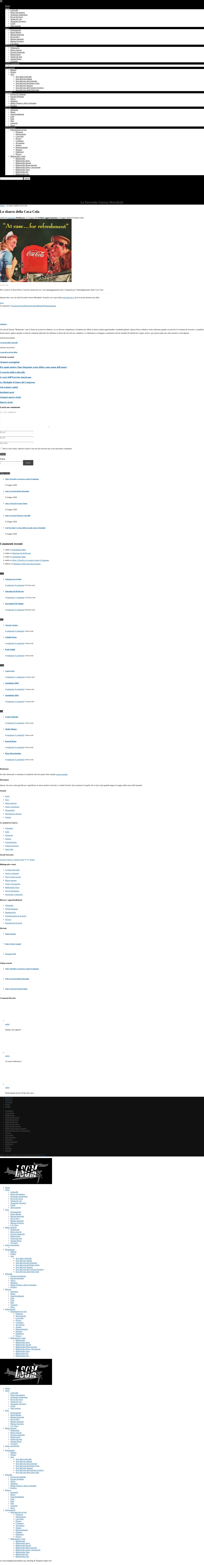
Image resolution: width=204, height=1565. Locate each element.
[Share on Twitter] (21, 306)
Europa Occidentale (18, 94)
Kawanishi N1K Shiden (14, 607)
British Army (15, 54)
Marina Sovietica (17, 41)
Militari (13, 70)
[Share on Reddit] (40, 306)
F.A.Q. (7, 1149)
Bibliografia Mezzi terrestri (26, 165)
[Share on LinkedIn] (34, 306)
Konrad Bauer (11, 744)
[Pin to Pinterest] (27, 306)
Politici (13, 72)
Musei (12, 112)
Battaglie (8, 92)
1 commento (20, 601)
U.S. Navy (14, 43)
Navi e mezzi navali (13, 880)
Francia (8, 842)
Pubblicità (20, 152)
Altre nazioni (15, 26)
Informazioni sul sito (18, 130)
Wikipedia (9, 909)
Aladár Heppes (11, 732)
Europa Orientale (17, 97)
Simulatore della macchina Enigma (27, 567)
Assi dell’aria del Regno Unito (27, 83)
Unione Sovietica (12, 849)
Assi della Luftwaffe (24, 77)
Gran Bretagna (11, 845)
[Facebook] (3, 863)
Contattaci (20, 141)
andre (7, 1027)
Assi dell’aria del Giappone (26, 81)
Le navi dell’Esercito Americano (15, 377)
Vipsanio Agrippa (11, 628)
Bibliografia (20, 158)
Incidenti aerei (7, 392)
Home (7, 6)
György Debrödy (11, 720)
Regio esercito (16, 50)
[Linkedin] (17, 863)
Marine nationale (17, 39)
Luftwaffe (14, 10)
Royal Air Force (16, 17)
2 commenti (19, 705)
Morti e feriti (6, 402)
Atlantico (14, 101)
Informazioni (10, 128)
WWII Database (11, 912)
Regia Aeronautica (17, 12)
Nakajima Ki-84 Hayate (21, 556)
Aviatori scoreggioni (10, 362)
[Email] (22, 863)
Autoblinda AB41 (19, 553)
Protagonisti (10, 68)
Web (12, 121)
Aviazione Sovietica (18, 21)
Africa (12, 99)
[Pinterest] (10, 863)
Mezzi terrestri (11, 46)
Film (12, 119)
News (12, 125)
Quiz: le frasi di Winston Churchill (17, 519)
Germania (9, 831)
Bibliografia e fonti (17, 156)
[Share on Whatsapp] (47, 306)
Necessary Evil (10, 957)
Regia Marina (15, 32)
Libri (12, 116)
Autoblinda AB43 (12, 686)
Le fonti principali (12, 873)
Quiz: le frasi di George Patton (16, 507)
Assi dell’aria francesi (24, 85)
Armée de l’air (16, 19)
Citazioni (14, 123)
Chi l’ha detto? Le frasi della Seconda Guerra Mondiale (25, 531)
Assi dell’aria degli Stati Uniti (27, 90)
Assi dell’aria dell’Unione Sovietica (30, 88)
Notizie (8, 820)
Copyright (20, 136)
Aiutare (18, 145)
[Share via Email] (53, 306)
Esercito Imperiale (17, 52)
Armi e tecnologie (12, 63)
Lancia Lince (10, 674)
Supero (43, 1158)
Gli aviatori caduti (9, 387)
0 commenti (19, 588)
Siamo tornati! (10, 937)
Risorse (8, 108)
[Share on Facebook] (15, 306)
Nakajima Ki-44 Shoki (13, 582)
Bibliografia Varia (23, 170)
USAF (12, 24)
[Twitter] (27, 863)
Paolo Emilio (10, 653)
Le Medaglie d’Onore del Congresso (17, 382)
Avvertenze (20, 143)
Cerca (27, 178)
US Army (14, 61)
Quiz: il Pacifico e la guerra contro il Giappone (22, 482)
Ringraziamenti (22, 147)
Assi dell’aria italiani (24, 79)
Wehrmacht (14, 48)
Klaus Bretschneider (13, 757)
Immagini (14, 110)
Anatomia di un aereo (13, 926)
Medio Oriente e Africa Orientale (23, 103)
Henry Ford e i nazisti (13, 947)
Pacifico (13, 105)
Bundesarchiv (10, 916)
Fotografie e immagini (14, 898)
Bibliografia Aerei (23, 161)
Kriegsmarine (15, 30)
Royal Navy (15, 37)
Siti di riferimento (12, 894)
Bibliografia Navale (23, 163)
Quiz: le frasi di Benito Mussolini (17, 494)
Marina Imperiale (17, 35)
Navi (7, 28)
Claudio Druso (11, 640)
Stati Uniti (9, 852)
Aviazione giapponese (19, 15)
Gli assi (8, 923)
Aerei (7, 8)
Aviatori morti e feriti (10, 397)
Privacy (19, 139)
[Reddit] (32, 863)
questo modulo (62, 777)
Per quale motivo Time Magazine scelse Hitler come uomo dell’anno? (33, 367)
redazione (11, 218)
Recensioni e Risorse (13, 817)
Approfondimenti (17, 114)
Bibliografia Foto (22, 174)
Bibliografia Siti (22, 172)
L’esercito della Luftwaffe (12, 372)
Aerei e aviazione (12, 876)
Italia (7, 835)
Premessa (19, 132)
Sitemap (19, 150)
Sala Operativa (68, 297)
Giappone (9, 838)
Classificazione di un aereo (15, 919)
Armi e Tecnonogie (12, 887)
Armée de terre (16, 57)
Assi (12, 74)
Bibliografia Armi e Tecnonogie (28, 167)
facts (2, 303)
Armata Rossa (15, 59)
